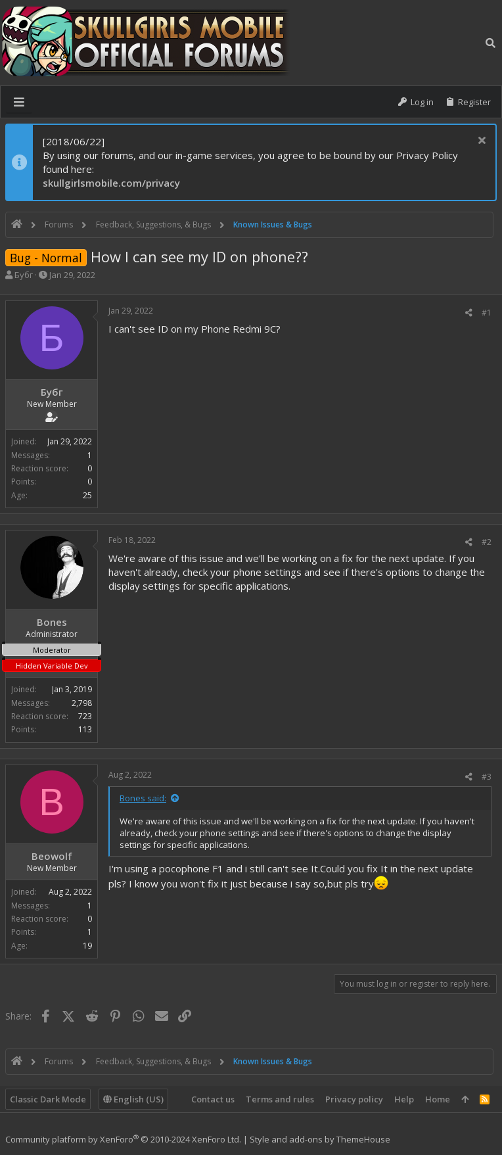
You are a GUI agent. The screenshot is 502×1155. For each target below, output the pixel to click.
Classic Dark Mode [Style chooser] (48, 1099)
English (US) (133, 1099)
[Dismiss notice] (480, 142)
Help (404, 1099)
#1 (486, 312)
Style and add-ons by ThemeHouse (320, 1139)
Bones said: (143, 798)
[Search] (490, 43)
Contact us (213, 1099)
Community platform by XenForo (123, 1139)
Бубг (23, 275)
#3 (486, 776)
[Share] (469, 313)
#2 (486, 542)
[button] (19, 102)
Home (437, 1099)
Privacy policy (354, 1099)
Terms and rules (280, 1099)
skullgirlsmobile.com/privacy (111, 182)
